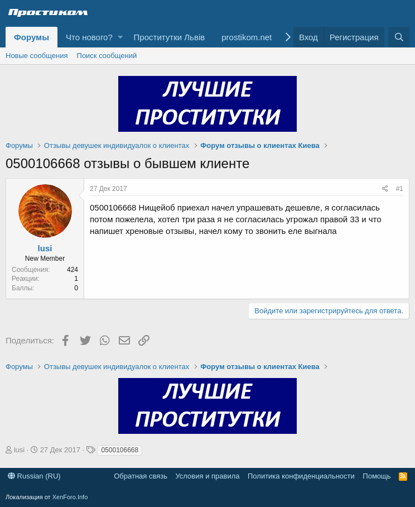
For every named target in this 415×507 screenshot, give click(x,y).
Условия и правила (207, 476)
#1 (399, 189)
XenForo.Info (70, 497)
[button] (120, 37)
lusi (45, 248)
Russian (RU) (34, 476)
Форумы (31, 37)
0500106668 (119, 450)
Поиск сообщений (107, 55)
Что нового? (89, 37)
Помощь (376, 476)
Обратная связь (140, 476)
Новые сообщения (37, 55)
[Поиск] (398, 37)
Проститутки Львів (169, 37)
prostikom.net (246, 37)
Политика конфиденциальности (301, 476)
